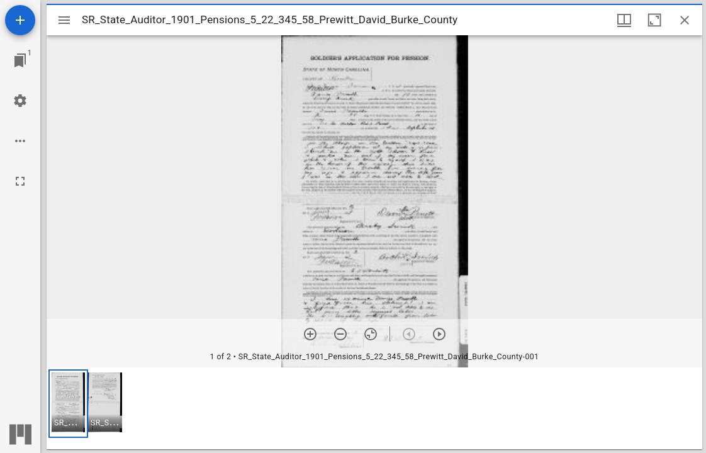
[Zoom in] (310, 334)
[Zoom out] (340, 334)
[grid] (374, 408)
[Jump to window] (20, 60)
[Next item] (439, 334)
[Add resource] (20, 20)
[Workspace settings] (20, 101)
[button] (68, 403)
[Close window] (685, 20)
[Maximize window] (654, 20)
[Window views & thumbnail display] (624, 20)
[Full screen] (20, 181)
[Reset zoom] (371, 334)
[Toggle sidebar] (64, 20)
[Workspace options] (20, 141)
